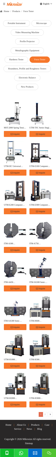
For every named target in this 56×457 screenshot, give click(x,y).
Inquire (15, 134)
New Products (27, 87)
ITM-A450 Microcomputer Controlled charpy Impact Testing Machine (14, 282)
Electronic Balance (27, 77)
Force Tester (39, 59)
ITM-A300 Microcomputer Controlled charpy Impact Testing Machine (14, 243)
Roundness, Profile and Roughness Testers (27, 68)
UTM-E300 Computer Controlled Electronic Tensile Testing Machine (39, 205)
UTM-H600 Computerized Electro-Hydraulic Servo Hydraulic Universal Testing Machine (39, 321)
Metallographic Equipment (27, 50)
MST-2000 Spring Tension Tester (15, 128)
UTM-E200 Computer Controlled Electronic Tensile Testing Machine (14, 205)
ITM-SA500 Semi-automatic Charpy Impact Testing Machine (40, 282)
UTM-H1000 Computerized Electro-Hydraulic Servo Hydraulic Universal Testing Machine (13, 359)
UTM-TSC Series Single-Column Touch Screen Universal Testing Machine (40, 128)
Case (47, 425)
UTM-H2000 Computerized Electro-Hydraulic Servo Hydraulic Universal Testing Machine (13, 398)
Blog (39, 429)
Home (8, 425)
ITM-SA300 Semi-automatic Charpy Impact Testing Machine (14, 321)
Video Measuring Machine (27, 32)
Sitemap (29, 443)
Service (17, 429)
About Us (21, 425)
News (29, 429)
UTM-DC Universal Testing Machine (12, 166)
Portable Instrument (17, 23)
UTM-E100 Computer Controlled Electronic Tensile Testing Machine (39, 166)
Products (35, 425)
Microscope (41, 23)
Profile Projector (27, 41)
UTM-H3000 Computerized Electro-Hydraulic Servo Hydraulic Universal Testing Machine (39, 398)
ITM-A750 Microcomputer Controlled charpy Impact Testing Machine (40, 243)
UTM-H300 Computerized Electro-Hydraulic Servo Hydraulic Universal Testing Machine (39, 359)
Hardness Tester (16, 59)
